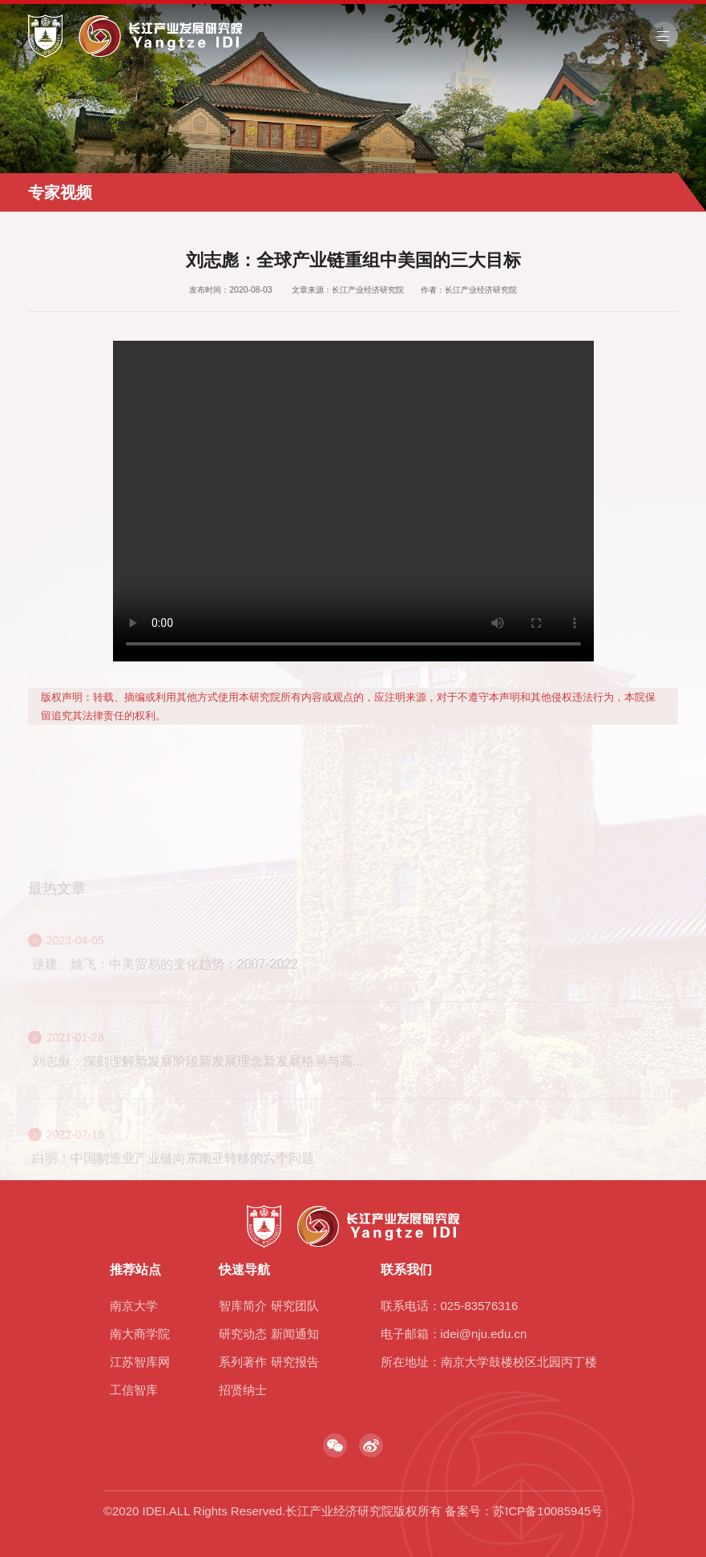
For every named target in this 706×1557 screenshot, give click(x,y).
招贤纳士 (243, 1390)
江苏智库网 (140, 1362)
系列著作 (243, 1362)
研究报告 (295, 1362)
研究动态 (243, 1334)
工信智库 (134, 1390)
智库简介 (243, 1305)
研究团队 (295, 1305)
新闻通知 (295, 1334)
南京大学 (134, 1305)
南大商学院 (140, 1334)
